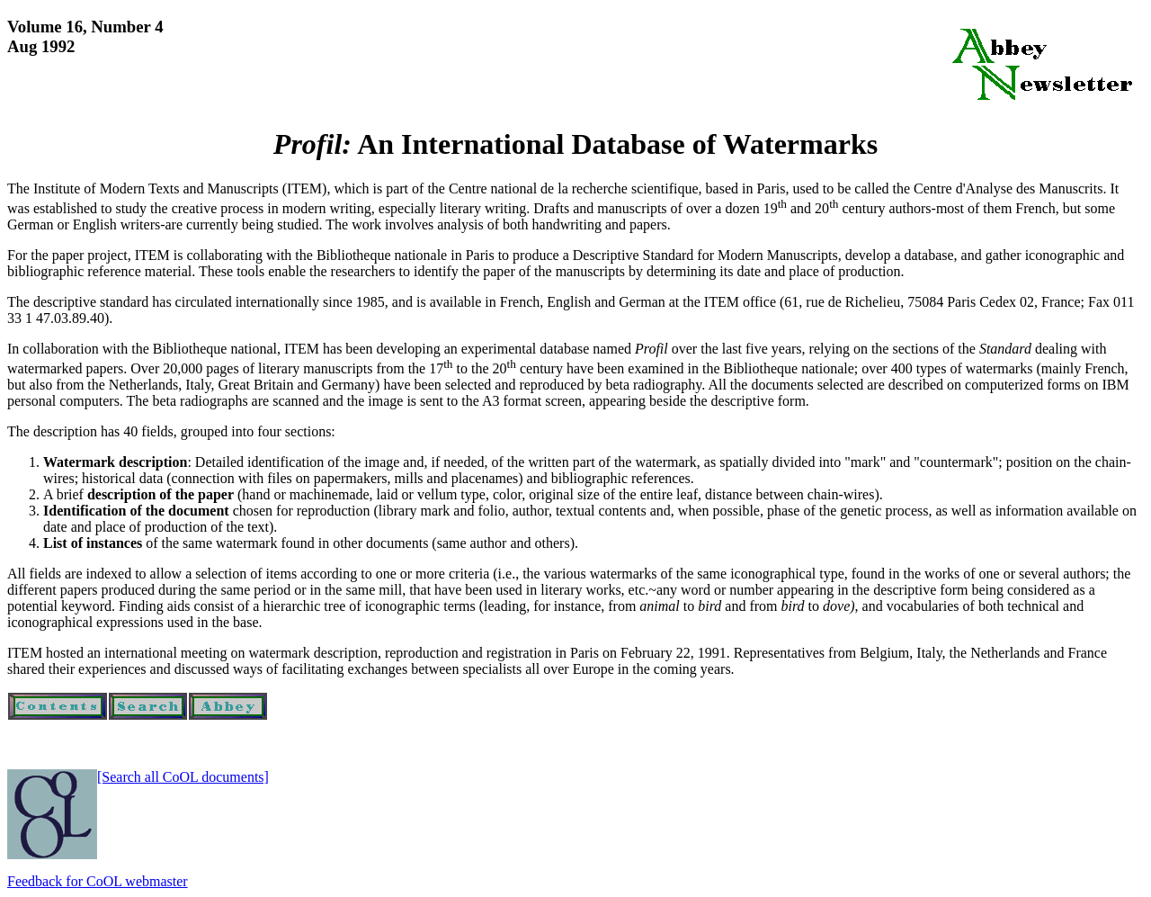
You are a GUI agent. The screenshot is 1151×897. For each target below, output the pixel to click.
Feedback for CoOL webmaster (97, 881)
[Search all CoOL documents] (183, 777)
